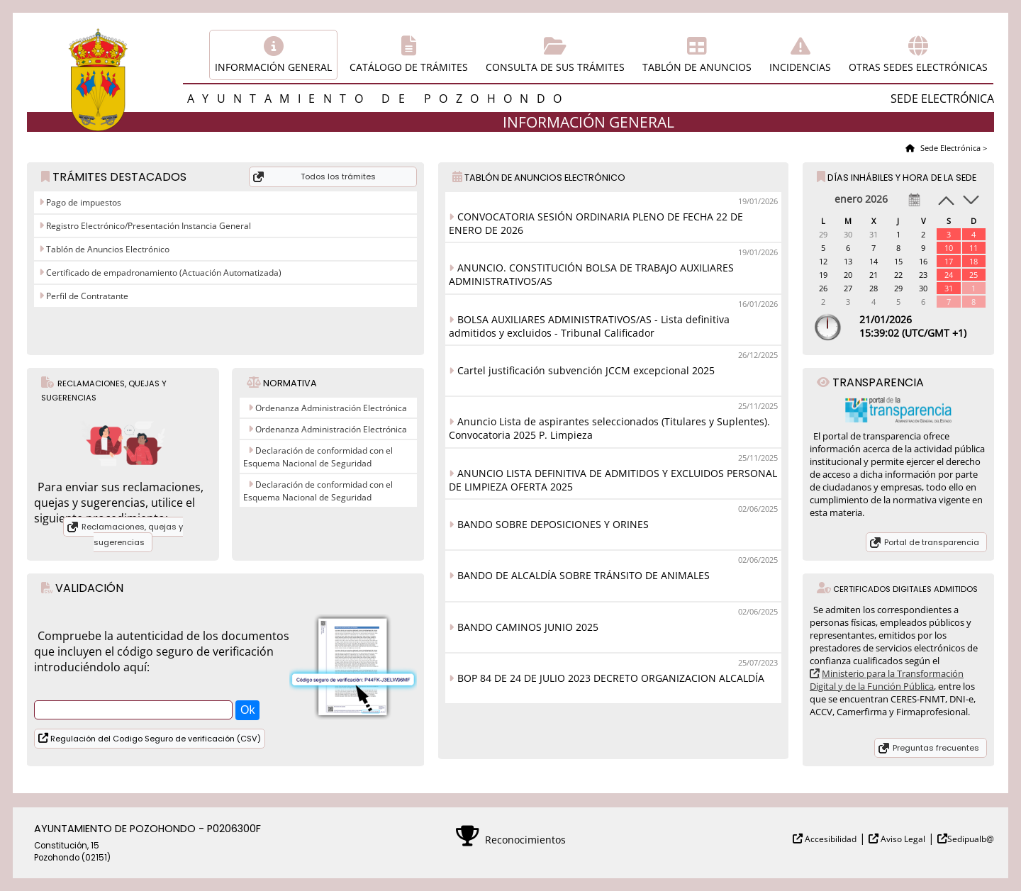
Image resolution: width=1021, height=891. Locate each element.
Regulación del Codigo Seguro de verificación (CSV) (154, 738)
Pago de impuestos (82, 202)
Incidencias (800, 67)
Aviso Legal (901, 839)
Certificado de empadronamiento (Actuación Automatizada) (162, 273)
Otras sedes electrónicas (918, 67)
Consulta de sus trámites (555, 67)
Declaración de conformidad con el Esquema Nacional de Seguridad (318, 456)
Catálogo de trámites (409, 67)
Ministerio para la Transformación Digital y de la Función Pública (887, 680)
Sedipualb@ (970, 839)
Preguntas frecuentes (936, 747)
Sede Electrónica (949, 147)
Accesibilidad (830, 839)
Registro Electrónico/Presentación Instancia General (147, 226)
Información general (273, 67)
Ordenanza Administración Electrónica (331, 408)
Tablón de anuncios (697, 67)
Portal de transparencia (931, 542)
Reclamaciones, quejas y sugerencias (132, 534)
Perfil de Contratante (86, 296)
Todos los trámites (338, 176)
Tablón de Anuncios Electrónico (106, 249)
